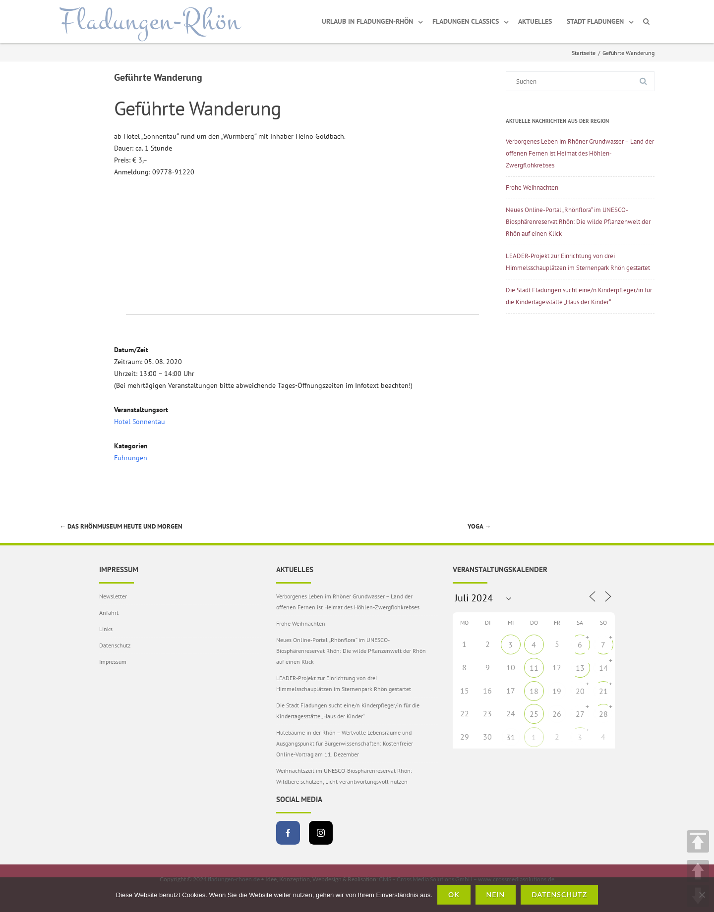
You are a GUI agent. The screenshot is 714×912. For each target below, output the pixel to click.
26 (556, 714)
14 (603, 668)
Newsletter (113, 596)
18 (534, 691)
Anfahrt (109, 612)
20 (580, 691)
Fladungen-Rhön (150, 21)
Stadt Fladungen (595, 21)
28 (603, 714)
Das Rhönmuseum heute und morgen (121, 526)
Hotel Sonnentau (139, 421)
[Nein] (702, 895)
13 (580, 668)
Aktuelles (535, 21)
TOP (698, 841)
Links (106, 629)
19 (556, 691)
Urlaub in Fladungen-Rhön (367, 21)
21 (603, 691)
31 (510, 737)
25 (534, 714)
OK (454, 894)
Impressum (112, 661)
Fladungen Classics (465, 21)
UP (698, 871)
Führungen (130, 457)
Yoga (479, 526)
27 (580, 714)
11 (534, 668)
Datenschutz (114, 645)
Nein (495, 894)
